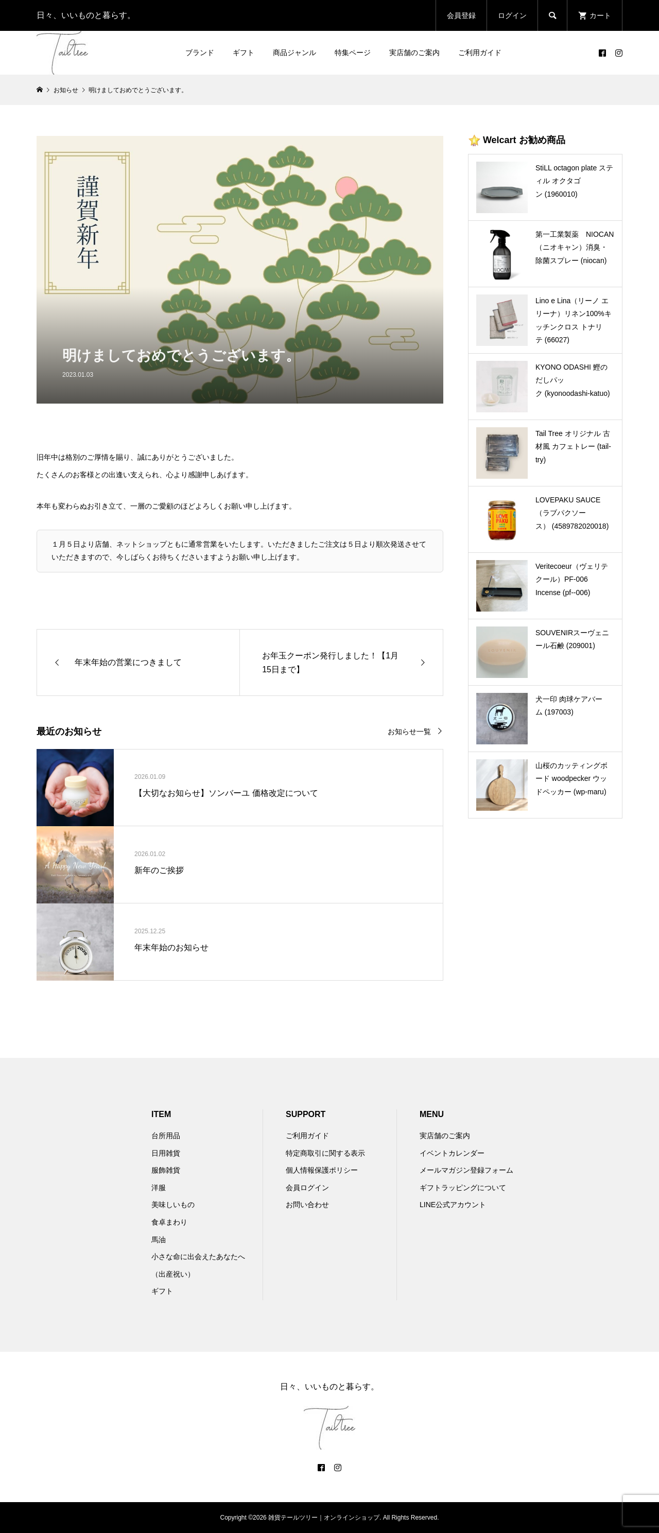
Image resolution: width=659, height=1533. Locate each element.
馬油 (158, 1239)
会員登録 (461, 15)
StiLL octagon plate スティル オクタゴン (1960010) (574, 181)
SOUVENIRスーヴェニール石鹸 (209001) (572, 639)
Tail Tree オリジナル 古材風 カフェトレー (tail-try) (573, 446)
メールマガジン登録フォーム (466, 1170)
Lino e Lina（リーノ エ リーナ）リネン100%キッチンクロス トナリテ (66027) (573, 320)
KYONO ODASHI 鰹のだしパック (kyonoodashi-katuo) (572, 380)
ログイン (512, 15)
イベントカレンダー (452, 1153)
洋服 (158, 1187)
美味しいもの (173, 1204)
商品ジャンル (294, 52)
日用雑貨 (165, 1153)
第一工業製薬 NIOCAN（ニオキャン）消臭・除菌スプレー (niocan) (574, 247)
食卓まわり (169, 1222)
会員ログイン (307, 1187)
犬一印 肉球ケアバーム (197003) (568, 705)
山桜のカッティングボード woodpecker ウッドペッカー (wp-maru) (571, 778)
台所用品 (165, 1135)
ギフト (243, 52)
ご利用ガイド (479, 52)
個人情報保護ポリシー (322, 1170)
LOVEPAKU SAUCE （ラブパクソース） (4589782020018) (572, 513)
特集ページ (353, 52)
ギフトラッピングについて (463, 1187)
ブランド (199, 52)
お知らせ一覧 (409, 732)
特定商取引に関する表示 (325, 1153)
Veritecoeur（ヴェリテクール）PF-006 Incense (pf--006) (571, 579)
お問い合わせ (307, 1204)
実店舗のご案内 (414, 52)
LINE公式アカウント (453, 1204)
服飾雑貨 (165, 1170)
